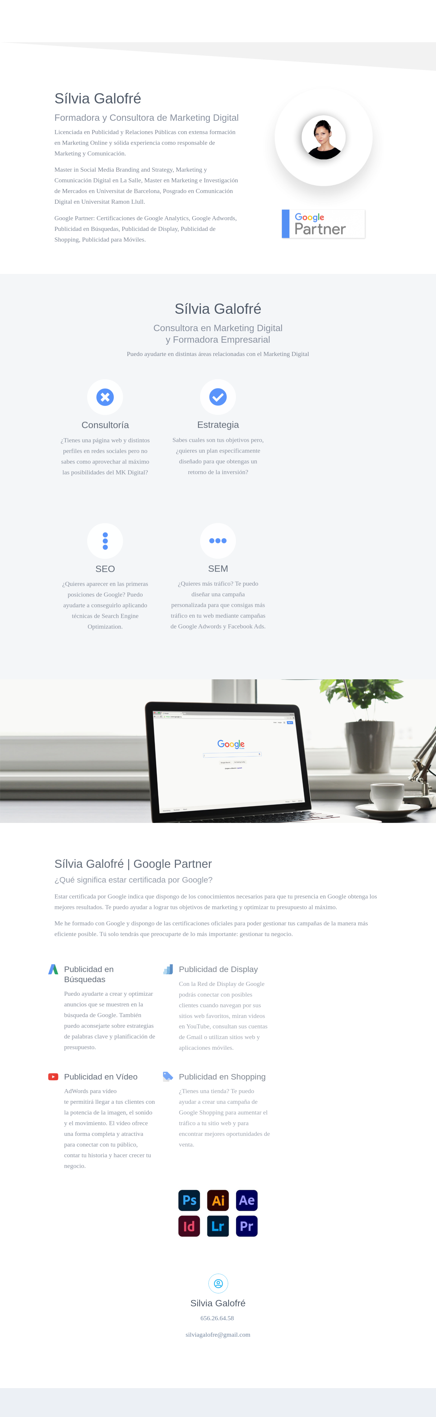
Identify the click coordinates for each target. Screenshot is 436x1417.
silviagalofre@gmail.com (218, 1334)
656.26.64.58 (218, 1317)
